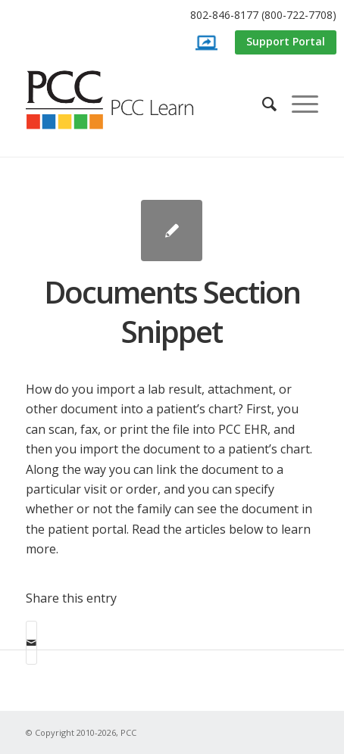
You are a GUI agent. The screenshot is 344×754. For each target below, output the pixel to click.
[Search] (262, 103)
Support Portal (285, 41)
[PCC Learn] (126, 100)
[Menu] (297, 103)
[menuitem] (176, 15)
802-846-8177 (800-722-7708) (263, 15)
